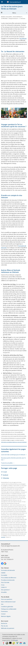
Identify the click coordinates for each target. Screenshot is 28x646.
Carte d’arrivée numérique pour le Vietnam (13, 455)
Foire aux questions (6, 599)
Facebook (4, 475)
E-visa (2, 585)
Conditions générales (7, 606)
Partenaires (4, 611)
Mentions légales (6, 616)
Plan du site (4, 626)
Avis (2, 604)
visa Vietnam (23, 38)
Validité (3, 573)
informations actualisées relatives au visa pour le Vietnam (14, 442)
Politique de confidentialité (8, 609)
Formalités (4, 575)
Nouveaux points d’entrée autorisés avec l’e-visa (13, 459)
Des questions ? (5, 590)
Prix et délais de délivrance (8, 577)
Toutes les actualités (7, 463)
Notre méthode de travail (8, 602)
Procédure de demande (7, 580)
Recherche (4, 623)
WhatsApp (5, 478)
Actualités (4, 592)
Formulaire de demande (8, 570)
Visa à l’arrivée (5, 582)
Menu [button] (8, 13)
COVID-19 (3, 587)
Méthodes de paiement (7, 628)
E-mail (4, 472)
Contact (3, 614)
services (3, 537)
